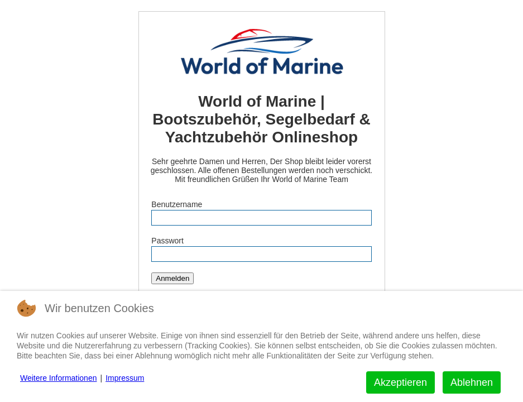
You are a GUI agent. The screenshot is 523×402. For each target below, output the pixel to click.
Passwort (167, 240)
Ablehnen (471, 382)
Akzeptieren (400, 382)
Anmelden (172, 278)
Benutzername (176, 204)
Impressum (124, 378)
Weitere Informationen (58, 378)
